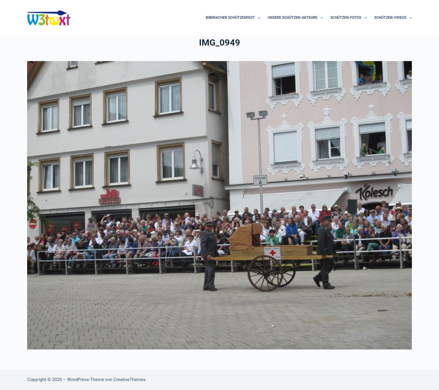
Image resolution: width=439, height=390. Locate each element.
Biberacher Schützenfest (234, 17)
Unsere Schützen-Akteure (296, 17)
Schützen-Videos (393, 17)
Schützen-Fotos (349, 17)
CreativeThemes (129, 379)
